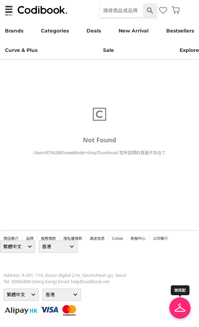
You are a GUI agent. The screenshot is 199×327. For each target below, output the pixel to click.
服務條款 (48, 238)
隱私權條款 (73, 238)
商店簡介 (11, 238)
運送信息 (97, 238)
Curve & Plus (21, 50)
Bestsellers (180, 31)
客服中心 (138, 238)
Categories (55, 31)
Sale (108, 50)
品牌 (30, 238)
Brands (14, 31)
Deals (93, 31)
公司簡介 (160, 238)
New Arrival (134, 31)
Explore (189, 50)
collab (117, 238)
